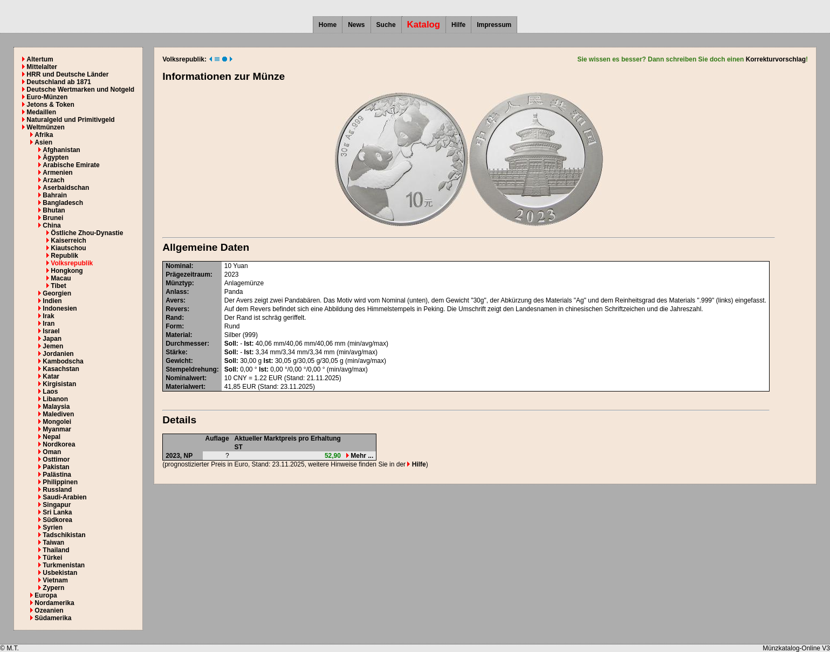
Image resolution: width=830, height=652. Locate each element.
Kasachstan (61, 369)
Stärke (176, 352)
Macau (61, 278)
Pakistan (56, 467)
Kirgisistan (59, 384)
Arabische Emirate (71, 165)
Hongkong (67, 270)
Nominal (178, 266)
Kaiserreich (68, 240)
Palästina (57, 474)
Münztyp (179, 283)
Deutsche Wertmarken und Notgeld (80, 89)
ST (239, 447)
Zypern (53, 588)
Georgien (57, 293)
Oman (52, 452)
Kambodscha (63, 361)
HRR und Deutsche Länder (67, 74)
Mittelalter (41, 67)
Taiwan (53, 542)
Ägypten (55, 157)
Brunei (53, 218)
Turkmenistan (64, 565)
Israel (51, 331)
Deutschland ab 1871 (58, 82)
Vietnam (55, 580)
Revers (176, 309)
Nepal (51, 437)
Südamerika (53, 618)
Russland (57, 489)
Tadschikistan (64, 535)
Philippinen (60, 482)
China (51, 225)
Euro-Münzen (46, 97)
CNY (240, 378)
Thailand (56, 550)
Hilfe (458, 25)
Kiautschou (68, 248)
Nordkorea (59, 444)
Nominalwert (185, 378)
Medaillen (41, 112)
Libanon (55, 399)
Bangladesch (63, 203)
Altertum (39, 59)
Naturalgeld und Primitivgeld (70, 119)
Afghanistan (61, 150)
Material (178, 335)
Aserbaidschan (66, 187)
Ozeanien (49, 610)
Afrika (44, 135)
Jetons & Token (50, 104)
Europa (46, 595)
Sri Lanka (57, 512)
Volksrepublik (72, 263)
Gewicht (178, 361)
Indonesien (60, 308)
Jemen (53, 346)
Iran (48, 323)
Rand (174, 317)
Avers (174, 300)
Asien (43, 142)
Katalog (424, 24)
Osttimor (56, 459)
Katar (51, 376)
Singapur (57, 505)
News (356, 25)
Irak (48, 316)
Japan (52, 338)
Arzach (53, 180)
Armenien (57, 172)
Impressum (494, 25)
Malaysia (56, 406)
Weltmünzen (45, 127)
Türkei (52, 557)
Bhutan (54, 210)
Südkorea (57, 520)
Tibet (58, 286)
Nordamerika (54, 603)
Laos (50, 391)
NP (188, 455)
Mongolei (57, 421)
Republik (64, 255)
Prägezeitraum (188, 274)
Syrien (53, 527)
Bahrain (55, 195)
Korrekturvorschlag (776, 59)
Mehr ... (359, 455)
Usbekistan (60, 572)
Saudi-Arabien (64, 497)
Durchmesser (186, 343)
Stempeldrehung (191, 369)
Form (174, 326)
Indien (52, 301)
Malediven (58, 414)
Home (328, 25)
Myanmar (57, 429)
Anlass (176, 292)
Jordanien (58, 354)
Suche (386, 25)
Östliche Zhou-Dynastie (87, 233)
